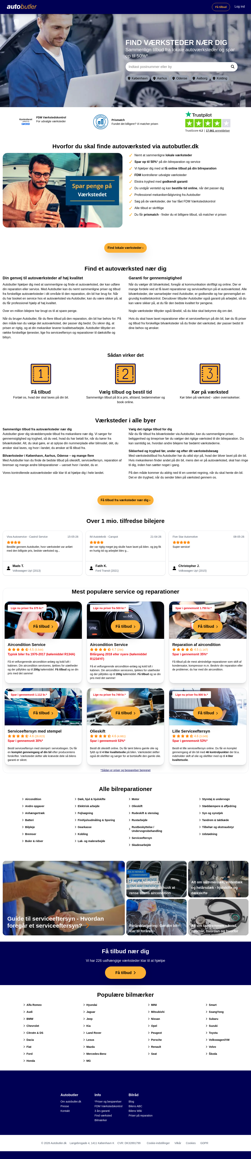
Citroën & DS (33, 1032)
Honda (29, 1060)
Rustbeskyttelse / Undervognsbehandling (145, 829)
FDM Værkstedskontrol (108, 1106)
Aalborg (200, 78)
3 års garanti (102, 1110)
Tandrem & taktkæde (214, 820)
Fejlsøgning (84, 813)
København (138, 78)
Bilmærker (100, 1120)
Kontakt (65, 1110)
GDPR (204, 1143)
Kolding (220, 78)
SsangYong (215, 1011)
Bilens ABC (135, 1106)
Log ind (240, 6)
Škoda (211, 1053)
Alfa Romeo (32, 1004)
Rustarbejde (138, 820)
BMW (28, 1018)
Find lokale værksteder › (125, 247)
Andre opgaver (33, 806)
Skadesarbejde (140, 844)
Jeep (88, 1018)
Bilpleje (28, 827)
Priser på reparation (141, 1115)
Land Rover (92, 1032)
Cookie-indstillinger (158, 1143)
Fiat (27, 1046)
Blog (131, 1101)
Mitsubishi (156, 1011)
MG (87, 1060)
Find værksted (103, 1115)
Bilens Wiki (135, 1110)
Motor (134, 799)
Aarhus (160, 78)
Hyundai (90, 1004)
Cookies (191, 1143)
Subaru (212, 1018)
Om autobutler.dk (70, 1101)
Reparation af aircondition (196, 644)
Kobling (81, 834)
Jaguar (89, 1011)
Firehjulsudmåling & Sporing (95, 820)
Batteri (28, 820)
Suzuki (212, 1025)
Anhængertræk (33, 813)
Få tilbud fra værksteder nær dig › (125, 500)
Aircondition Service (27, 644)
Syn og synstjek (211, 813)
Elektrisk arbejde (87, 806)
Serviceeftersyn (140, 838)
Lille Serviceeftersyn (191, 731)
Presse (64, 1106)
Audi (27, 1011)
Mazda (89, 1046)
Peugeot (155, 1032)
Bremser (29, 834)
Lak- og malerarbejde (90, 841)
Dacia (28, 1039)
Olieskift (97, 731)
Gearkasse (83, 827)
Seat (152, 1053)
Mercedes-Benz (94, 1053)
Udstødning (208, 834)
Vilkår (177, 1143)
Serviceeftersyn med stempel (35, 731)
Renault (154, 1046)
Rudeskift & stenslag (144, 813)
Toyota (212, 1032)
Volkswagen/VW (217, 1039)
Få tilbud (221, 7)
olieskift (74, 460)
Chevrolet (31, 1025)
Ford (27, 1053)
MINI (152, 1004)
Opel (152, 1025)
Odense (179, 78)
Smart (211, 1004)
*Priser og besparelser (108, 1101)
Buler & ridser (32, 841)
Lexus (88, 1039)
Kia (87, 1025)
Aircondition (31, 799)
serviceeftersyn (91, 460)
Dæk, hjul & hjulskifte (90, 799)
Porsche (155, 1039)
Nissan (154, 1018)
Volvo (211, 1046)
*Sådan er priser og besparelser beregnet (125, 770)
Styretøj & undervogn (214, 799)
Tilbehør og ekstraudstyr (216, 827)
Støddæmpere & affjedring (217, 806)
